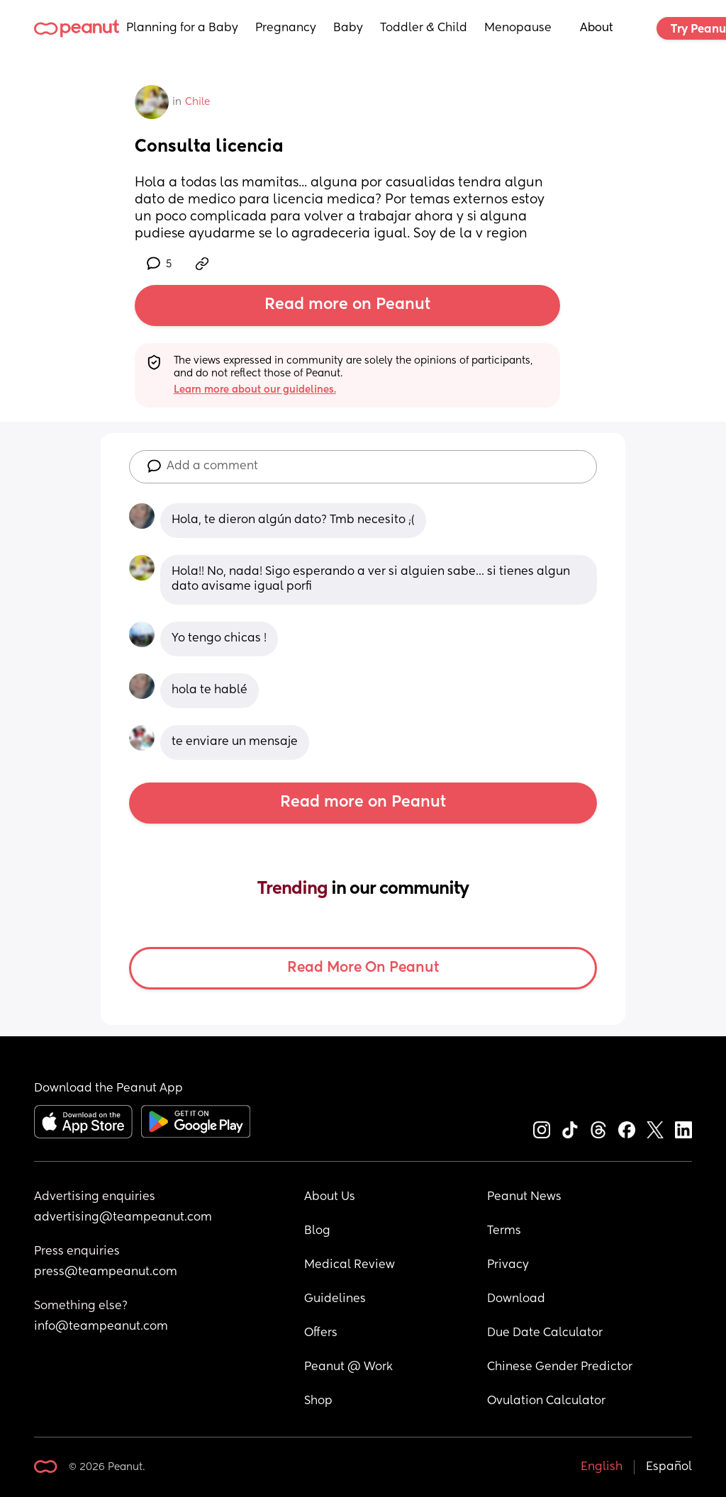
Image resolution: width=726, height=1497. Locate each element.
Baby (348, 28)
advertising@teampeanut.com (123, 1217)
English (601, 1467)
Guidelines (335, 1299)
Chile (197, 102)
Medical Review (349, 1265)
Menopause (518, 28)
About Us (329, 1197)
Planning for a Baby (182, 28)
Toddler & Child (423, 28)
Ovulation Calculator (546, 1401)
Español (669, 1467)
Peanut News (524, 1197)
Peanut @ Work (348, 1367)
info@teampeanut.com (101, 1327)
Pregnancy (285, 28)
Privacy (508, 1265)
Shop (318, 1401)
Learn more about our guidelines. (255, 390)
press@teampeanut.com (105, 1272)
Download (516, 1299)
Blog (317, 1231)
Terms (504, 1231)
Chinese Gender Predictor (559, 1367)
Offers (320, 1333)
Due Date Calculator (545, 1333)
